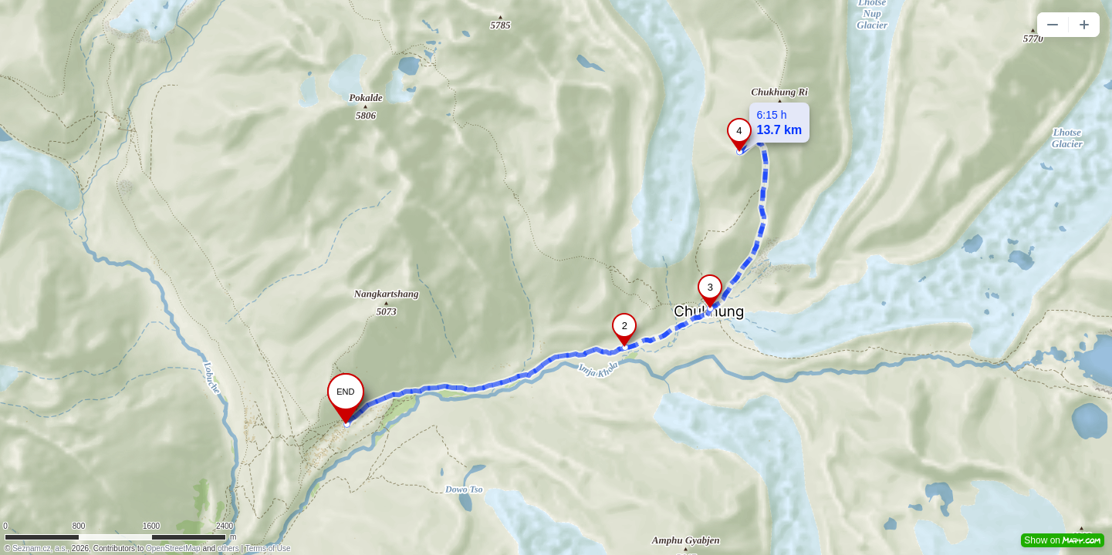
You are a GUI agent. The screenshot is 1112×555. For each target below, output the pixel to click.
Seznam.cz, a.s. (39, 548)
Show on (1062, 540)
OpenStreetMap (173, 548)
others (228, 548)
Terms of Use (268, 548)
